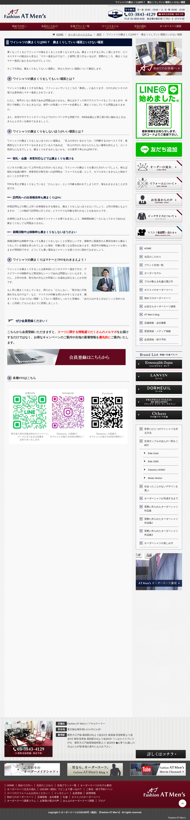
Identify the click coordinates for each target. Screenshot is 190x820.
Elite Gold (153, 453)
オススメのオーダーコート (158, 289)
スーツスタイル (110, 26)
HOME (148, 248)
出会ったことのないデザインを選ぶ (161, 488)
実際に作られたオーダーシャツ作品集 (161, 508)
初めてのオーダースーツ (157, 298)
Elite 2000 (153, 461)
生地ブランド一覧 (80, 26)
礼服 (65, 797)
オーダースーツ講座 (170, 26)
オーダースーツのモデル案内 (96, 785)
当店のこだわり (49, 26)
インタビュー (61, 793)
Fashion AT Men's (177, 817)
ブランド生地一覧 (154, 265)
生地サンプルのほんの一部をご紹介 (161, 443)
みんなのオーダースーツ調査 (78, 800)
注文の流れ (140, 26)
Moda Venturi (155, 478)
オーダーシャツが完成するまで (161, 498)
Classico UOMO (156, 469)
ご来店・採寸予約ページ (99, 789)
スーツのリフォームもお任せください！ (28, 793)
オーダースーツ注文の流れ (21, 789)
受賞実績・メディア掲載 (157, 331)
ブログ (101, 800)
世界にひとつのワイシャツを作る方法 (161, 431)
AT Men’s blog (151, 314)
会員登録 (77, 793)
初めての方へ (19, 26)
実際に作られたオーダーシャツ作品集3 (161, 533)
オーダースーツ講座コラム (21, 800)
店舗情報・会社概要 (155, 322)
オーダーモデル (152, 273)
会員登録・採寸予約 (155, 339)
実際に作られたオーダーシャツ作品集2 (161, 521)
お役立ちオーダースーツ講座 (160, 306)
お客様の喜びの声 (49, 800)
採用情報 (91, 793)
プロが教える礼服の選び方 (158, 281)
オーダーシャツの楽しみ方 (158, 543)
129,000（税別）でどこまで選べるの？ (61, 789)
